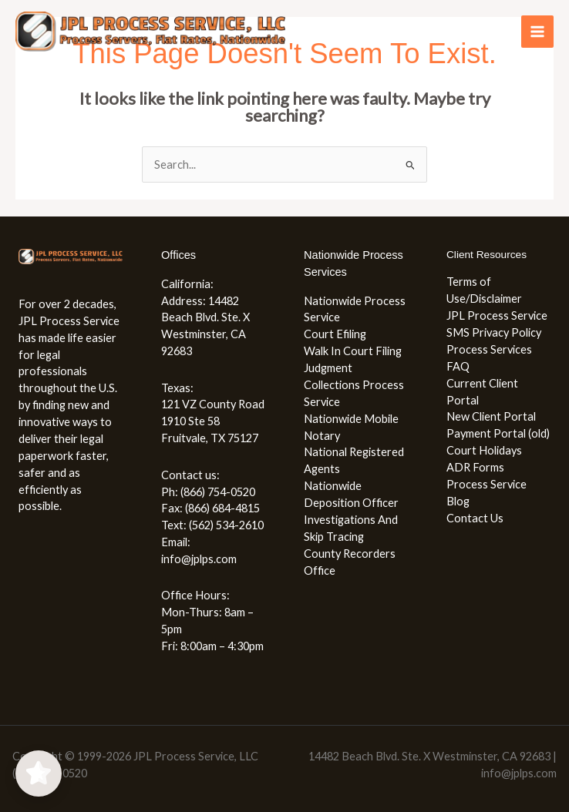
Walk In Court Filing (353, 350)
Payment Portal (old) (498, 433)
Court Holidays (484, 450)
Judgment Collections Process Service (354, 384)
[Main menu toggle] (537, 31)
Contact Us (474, 518)
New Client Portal (491, 416)
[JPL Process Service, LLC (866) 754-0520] (150, 32)
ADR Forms (475, 467)
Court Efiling (335, 334)
